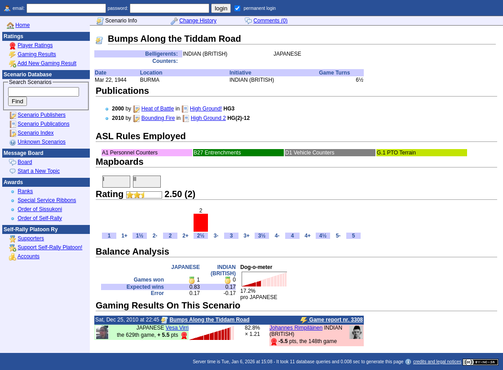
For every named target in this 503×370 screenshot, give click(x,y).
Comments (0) (270, 21)
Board (25, 162)
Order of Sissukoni (40, 209)
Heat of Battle (157, 109)
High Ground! (206, 109)
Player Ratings (35, 45)
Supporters (31, 238)
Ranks (25, 191)
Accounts (29, 256)
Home (22, 25)
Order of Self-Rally (40, 218)
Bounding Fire (158, 118)
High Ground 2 (208, 118)
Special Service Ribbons (47, 200)
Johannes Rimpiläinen (295, 328)
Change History (197, 21)
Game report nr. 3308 (331, 320)
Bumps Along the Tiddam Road (209, 320)
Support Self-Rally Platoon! (50, 247)
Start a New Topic (39, 171)
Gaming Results (37, 54)
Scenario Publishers (42, 115)
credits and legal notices (437, 361)
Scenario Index (35, 133)
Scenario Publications (43, 124)
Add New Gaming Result (47, 63)
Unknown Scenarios (42, 142)
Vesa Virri (177, 328)
